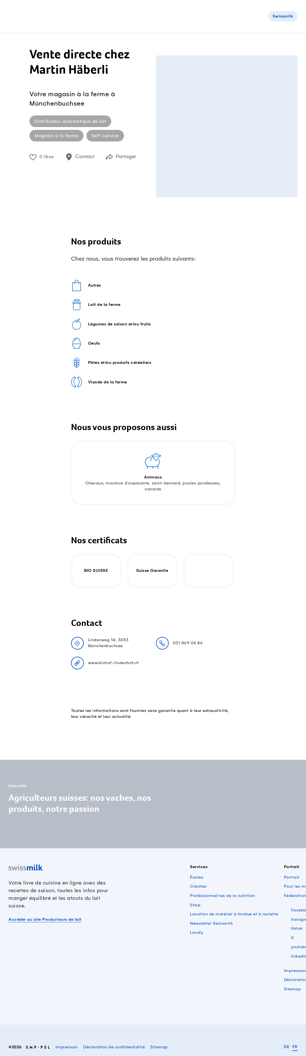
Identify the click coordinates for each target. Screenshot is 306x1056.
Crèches (198, 886)
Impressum (295, 971)
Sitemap (292, 989)
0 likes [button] (41, 156)
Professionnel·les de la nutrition (222, 896)
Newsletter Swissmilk (211, 923)
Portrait (291, 877)
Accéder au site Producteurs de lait (45, 919)
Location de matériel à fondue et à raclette (234, 914)
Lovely (196, 932)
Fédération (295, 896)
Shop (195, 905)
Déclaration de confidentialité (114, 1047)
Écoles (196, 877)
